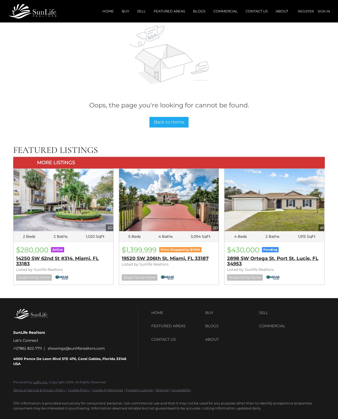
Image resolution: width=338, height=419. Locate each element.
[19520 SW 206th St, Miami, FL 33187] (169, 200)
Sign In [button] (324, 11)
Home (108, 11)
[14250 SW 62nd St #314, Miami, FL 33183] (63, 200)
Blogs (199, 11)
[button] (177, 313)
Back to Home (169, 122)
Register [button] (306, 11)
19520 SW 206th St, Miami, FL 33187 (165, 258)
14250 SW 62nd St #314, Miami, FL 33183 (57, 261)
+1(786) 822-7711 (27, 348)
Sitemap (162, 390)
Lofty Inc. (40, 382)
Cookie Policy (79, 390)
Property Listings (139, 390)
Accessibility (181, 390)
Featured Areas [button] (169, 11)
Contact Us (257, 11)
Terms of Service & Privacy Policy (39, 390)
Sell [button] (141, 11)
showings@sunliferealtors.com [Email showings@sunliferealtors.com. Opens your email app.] (76, 348)
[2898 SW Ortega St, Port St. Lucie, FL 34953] (274, 200)
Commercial (225, 11)
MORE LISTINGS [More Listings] (56, 163)
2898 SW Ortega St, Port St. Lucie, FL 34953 (272, 261)
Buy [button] (125, 11)
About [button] (282, 11)
